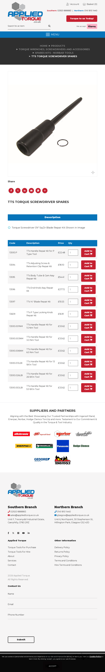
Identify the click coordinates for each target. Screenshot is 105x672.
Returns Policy (62, 552)
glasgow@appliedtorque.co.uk (73, 515)
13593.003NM (16, 338)
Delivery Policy (62, 547)
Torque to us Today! (82, 18)
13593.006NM (16, 351)
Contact (12, 565)
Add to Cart (88, 252)
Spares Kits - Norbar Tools (54, 52)
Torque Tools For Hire (19, 552)
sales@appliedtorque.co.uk (24, 515)
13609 (12, 314)
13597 (12, 301)
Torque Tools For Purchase (22, 547)
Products (58, 45)
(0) (92, 4)
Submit (21, 639)
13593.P (13, 252)
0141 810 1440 (90, 10)
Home (44, 45)
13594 (12, 265)
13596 (12, 289)
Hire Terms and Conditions (68, 565)
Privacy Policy (61, 556)
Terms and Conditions (65, 560)
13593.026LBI (16, 375)
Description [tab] (52, 217)
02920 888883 (64, 10)
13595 (12, 277)
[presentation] (27, 626)
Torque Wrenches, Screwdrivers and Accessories (54, 49)
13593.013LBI (15, 363)
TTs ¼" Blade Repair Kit (38, 301)
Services (12, 560)
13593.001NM (16, 326)
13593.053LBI (16, 387)
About (11, 556)
